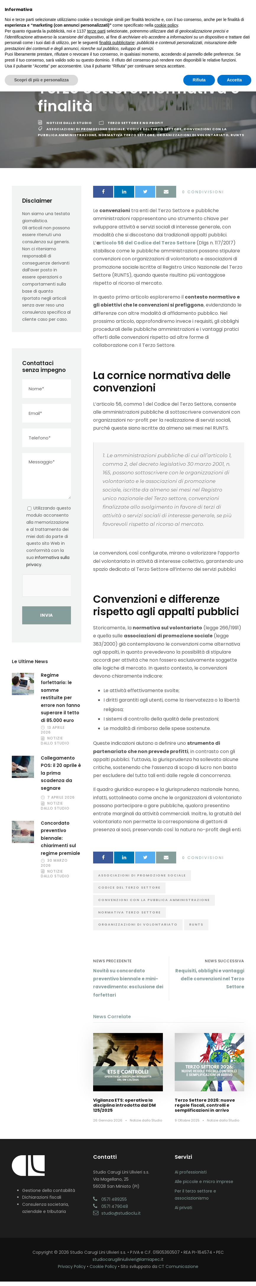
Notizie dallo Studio (69, 127)
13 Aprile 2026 (53, 734)
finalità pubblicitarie (117, 42)
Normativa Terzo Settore (126, 139)
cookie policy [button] (166, 25)
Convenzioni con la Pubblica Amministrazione (154, 904)
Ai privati (183, 1212)
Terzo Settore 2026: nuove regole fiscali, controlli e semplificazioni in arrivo (205, 1110)
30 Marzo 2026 (54, 867)
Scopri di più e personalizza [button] (41, 80)
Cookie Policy (103, 1271)
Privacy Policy (72, 1271)
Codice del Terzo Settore (154, 133)
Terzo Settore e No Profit (135, 127)
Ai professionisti (191, 1177)
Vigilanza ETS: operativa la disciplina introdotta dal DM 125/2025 (124, 1110)
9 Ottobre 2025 (187, 1124)
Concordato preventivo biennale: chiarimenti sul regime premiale (60, 842)
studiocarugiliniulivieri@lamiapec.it (128, 1264)
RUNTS (237, 139)
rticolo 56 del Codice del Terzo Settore (147, 247)
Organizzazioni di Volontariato (193, 139)
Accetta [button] (234, 80)
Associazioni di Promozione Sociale (85, 133)
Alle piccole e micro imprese (204, 1186)
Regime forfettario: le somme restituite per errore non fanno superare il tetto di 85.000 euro (60, 702)
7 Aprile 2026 (61, 801)
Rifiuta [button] (199, 80)
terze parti (96, 31)
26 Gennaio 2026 (107, 1124)
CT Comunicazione (178, 1271)
